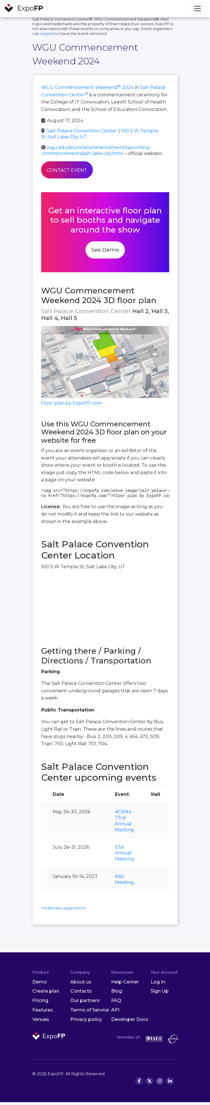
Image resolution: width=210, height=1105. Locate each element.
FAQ (116, 1000)
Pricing (40, 1000)
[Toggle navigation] (197, 8)
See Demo (105, 249)
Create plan (45, 991)
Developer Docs (129, 1019)
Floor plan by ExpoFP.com (71, 403)
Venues (40, 1019)
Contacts (81, 991)
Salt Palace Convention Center (82, 131)
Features (42, 1010)
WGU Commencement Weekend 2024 (87, 87)
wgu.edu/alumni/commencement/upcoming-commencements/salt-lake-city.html (96, 150)
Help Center (125, 982)
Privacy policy (86, 1019)
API (115, 1010)
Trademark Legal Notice (63, 908)
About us (80, 982)
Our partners (85, 1000)
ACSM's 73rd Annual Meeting (124, 820)
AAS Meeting (124, 879)
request (47, 33)
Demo (39, 982)
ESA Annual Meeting (124, 853)
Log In (158, 982)
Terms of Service (89, 1010)
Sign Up (160, 991)
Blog (116, 991)
